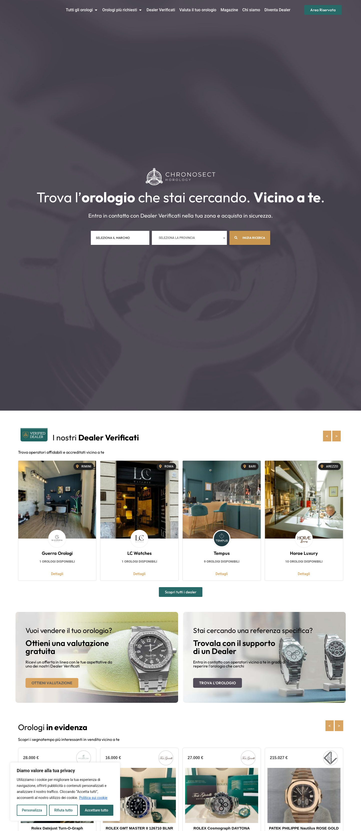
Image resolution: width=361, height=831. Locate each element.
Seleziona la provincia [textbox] (176, 238)
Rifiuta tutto (63, 810)
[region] (65, 791)
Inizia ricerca (249, 238)
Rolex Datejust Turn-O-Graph (57, 828)
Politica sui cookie (93, 798)
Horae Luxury (304, 553)
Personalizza (32, 810)
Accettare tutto (96, 810)
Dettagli (57, 574)
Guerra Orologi (57, 553)
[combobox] (188, 238)
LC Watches (139, 553)
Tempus (222, 553)
